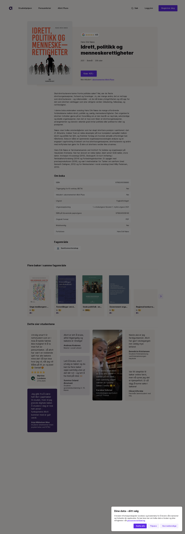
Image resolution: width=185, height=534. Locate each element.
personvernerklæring (136, 520)
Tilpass (153, 526)
